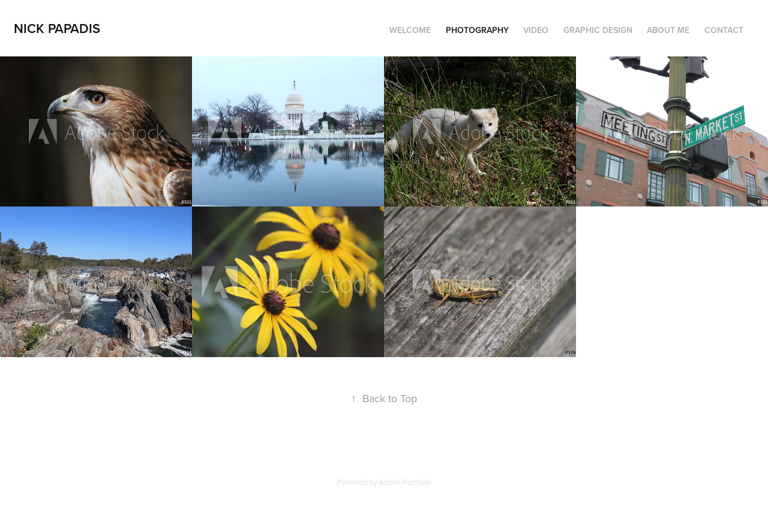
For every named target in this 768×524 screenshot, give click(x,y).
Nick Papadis (57, 28)
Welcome (410, 30)
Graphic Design (597, 30)
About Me (668, 30)
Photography (477, 30)
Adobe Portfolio (405, 482)
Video (535, 30)
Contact (723, 30)
